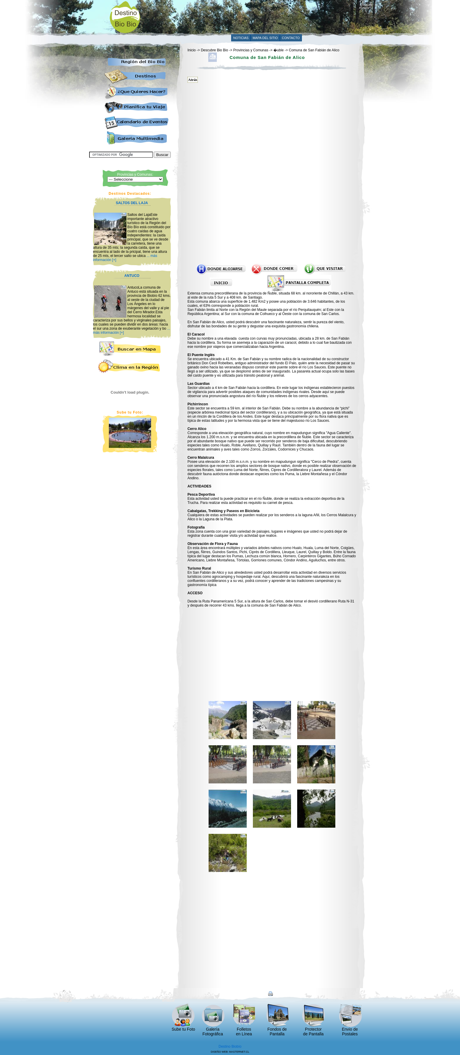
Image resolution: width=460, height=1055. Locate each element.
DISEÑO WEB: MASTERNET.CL (230, 1051)
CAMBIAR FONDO (365, 5)
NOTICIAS (240, 38)
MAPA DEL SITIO (265, 38)
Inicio (191, 50)
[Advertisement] (252, 17)
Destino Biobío (230, 1046)
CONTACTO (291, 38)
